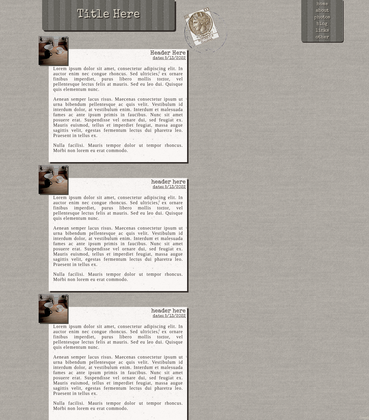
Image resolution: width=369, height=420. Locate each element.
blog (322, 24)
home (322, 4)
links (322, 31)
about (322, 11)
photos (322, 17)
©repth (364, 418)
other (322, 37)
